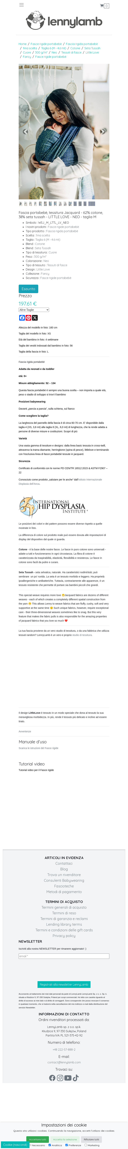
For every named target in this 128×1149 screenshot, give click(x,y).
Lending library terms (64, 924)
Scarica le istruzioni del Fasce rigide (38, 748)
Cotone (75, 48)
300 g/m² (41, 52)
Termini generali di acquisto (64, 907)
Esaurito (28, 289)
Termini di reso (64, 913)
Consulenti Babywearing (64, 880)
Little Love (92, 52)
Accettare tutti (37, 1139)
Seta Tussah (92, 48)
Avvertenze (25, 731)
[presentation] (46, 970)
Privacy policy (64, 935)
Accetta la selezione (65, 1139)
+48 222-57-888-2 (64, 1049)
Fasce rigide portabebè (46, 44)
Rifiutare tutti (91, 1139)
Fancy (27, 56)
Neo (54, 52)
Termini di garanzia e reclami (64, 918)
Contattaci (64, 863)
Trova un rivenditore (64, 875)
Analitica (55, 1145)
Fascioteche (64, 886)
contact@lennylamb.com (64, 1062)
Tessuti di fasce (71, 52)
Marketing (92, 1145)
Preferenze (73, 1145)
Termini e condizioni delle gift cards (64, 930)
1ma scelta (30, 48)
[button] (25, 131)
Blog (64, 869)
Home (22, 44)
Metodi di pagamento (64, 892)
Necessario (37, 1145)
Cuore (27, 52)
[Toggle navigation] (41, 4)
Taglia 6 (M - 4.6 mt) (53, 48)
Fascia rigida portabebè (82, 44)
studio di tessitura (82, 635)
